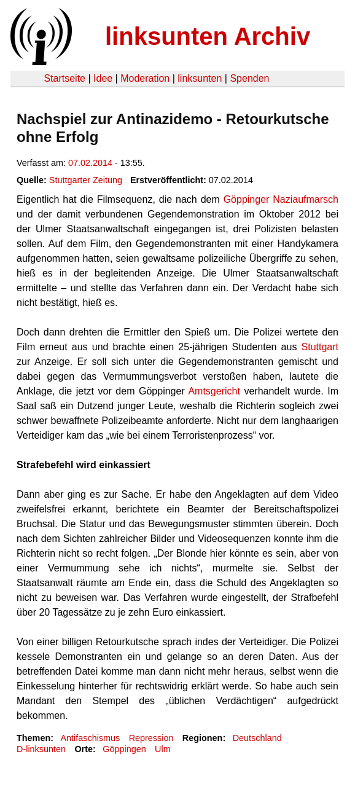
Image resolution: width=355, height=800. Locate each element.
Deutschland (257, 738)
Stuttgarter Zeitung (85, 180)
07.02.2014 (90, 163)
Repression (151, 738)
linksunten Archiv (207, 36)
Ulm (163, 749)
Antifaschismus (90, 738)
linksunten (200, 78)
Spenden (249, 78)
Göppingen (124, 749)
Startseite (64, 78)
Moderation (145, 78)
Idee (102, 78)
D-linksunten (41, 749)
